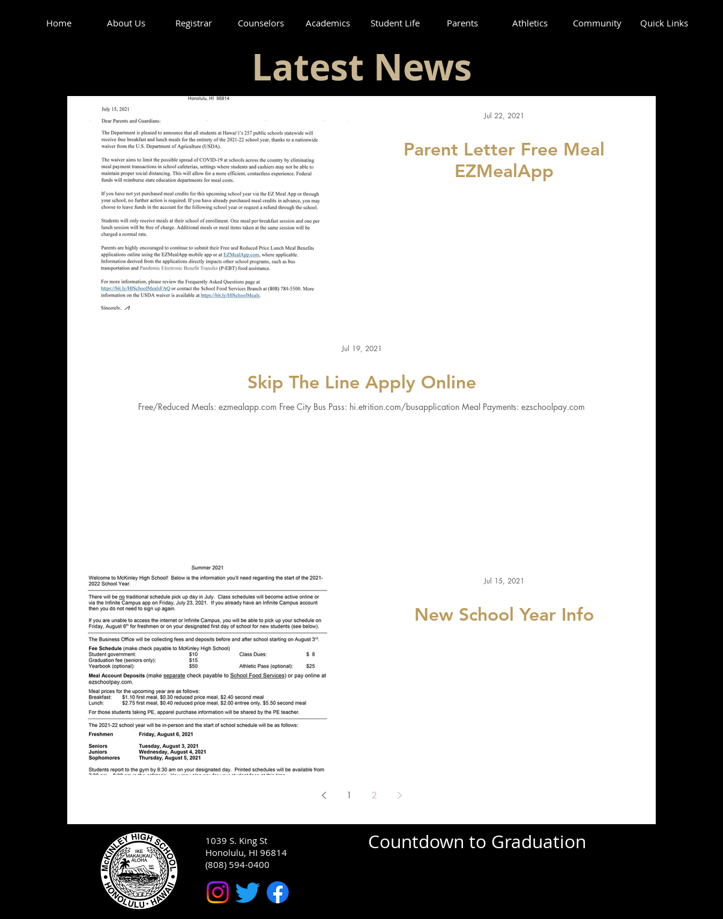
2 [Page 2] (374, 795)
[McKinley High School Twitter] (247, 892)
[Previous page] (323, 795)
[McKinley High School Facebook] (277, 892)
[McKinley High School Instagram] (217, 892)
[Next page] (399, 795)
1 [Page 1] (349, 795)
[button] (126, 23)
